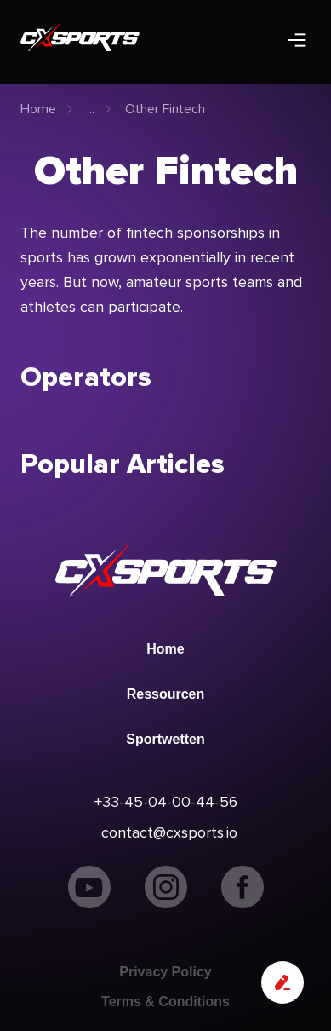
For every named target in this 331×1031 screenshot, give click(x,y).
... (90, 109)
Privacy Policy (165, 972)
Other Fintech (165, 109)
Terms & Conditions (165, 1001)
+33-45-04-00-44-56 (165, 801)
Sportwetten (165, 739)
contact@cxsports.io (169, 832)
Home (38, 109)
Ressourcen (166, 694)
